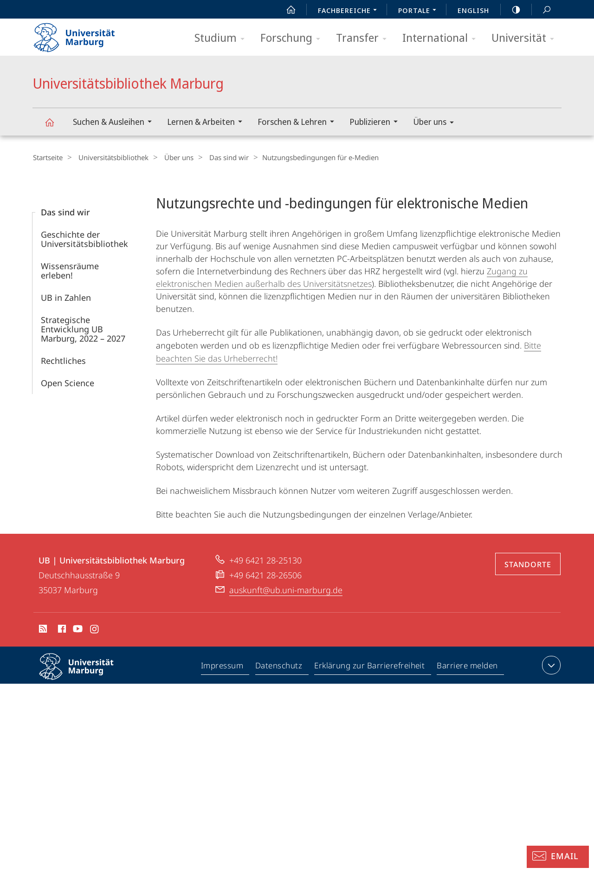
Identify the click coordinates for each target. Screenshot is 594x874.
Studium (222, 38)
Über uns (436, 123)
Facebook (61, 629)
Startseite (47, 157)
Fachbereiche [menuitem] (350, 11)
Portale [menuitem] (419, 11)
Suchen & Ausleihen (115, 122)
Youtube (77, 629)
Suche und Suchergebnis (541, 10)
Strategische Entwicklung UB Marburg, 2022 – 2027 (83, 328)
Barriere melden (467, 666)
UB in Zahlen (66, 297)
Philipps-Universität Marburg (84, 673)
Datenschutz (279, 666)
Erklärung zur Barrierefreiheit (370, 666)
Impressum (222, 666)
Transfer (364, 38)
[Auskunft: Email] (557, 856)
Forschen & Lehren (299, 122)
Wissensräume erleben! (70, 270)
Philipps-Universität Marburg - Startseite (82, 34)
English (473, 10)
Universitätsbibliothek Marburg (55, 126)
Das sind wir (217, 157)
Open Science (67, 382)
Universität (525, 38)
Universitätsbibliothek (109, 157)
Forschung (293, 38)
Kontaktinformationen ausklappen (550, 665)
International (442, 38)
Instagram (95, 629)
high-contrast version (511, 10)
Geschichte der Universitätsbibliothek (84, 238)
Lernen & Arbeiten (207, 122)
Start (286, 10)
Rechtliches (63, 360)
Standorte (527, 564)
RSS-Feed (42, 629)
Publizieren (376, 122)
